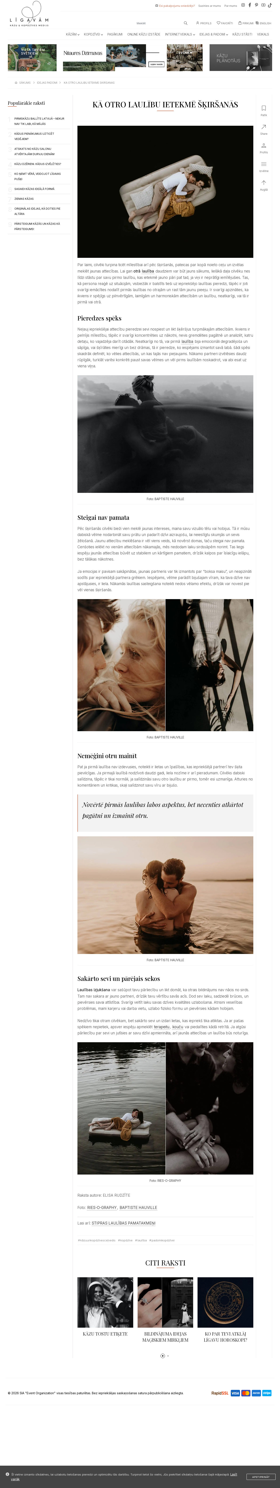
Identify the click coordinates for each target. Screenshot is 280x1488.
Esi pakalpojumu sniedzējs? (177, 5)
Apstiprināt (261, 1477)
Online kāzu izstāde (143, 34)
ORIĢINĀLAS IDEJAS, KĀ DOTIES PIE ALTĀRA (37, 211)
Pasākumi (114, 34)
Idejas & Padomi (214, 34)
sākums (25, 82)
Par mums (230, 5)
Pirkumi (246, 23)
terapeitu (161, 1027)
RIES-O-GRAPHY (102, 1207)
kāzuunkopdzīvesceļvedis (98, 1240)
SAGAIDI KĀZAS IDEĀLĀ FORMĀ (34, 189)
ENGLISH (263, 23)
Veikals (263, 34)
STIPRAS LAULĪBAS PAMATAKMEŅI (124, 1223)
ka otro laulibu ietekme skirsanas (89, 82)
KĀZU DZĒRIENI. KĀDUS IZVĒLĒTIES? (37, 164)
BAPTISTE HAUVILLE (138, 1207)
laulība (148, 271)
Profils (204, 23)
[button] (163, 1356)
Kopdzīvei (93, 34)
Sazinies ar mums (209, 5)
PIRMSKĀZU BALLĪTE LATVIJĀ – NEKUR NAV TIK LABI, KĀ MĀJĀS (39, 121)
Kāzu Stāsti (242, 34)
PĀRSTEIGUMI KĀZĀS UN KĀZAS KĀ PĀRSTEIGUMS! (37, 226)
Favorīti (225, 23)
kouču (177, 1027)
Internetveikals (180, 34)
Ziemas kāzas (24, 198)
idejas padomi (47, 82)
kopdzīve (126, 1240)
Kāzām (72, 34)
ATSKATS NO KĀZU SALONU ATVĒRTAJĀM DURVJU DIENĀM (34, 151)
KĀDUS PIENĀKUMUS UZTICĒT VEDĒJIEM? (34, 136)
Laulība (142, 1240)
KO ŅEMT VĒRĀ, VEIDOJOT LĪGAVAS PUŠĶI (37, 176)
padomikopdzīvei (163, 1240)
